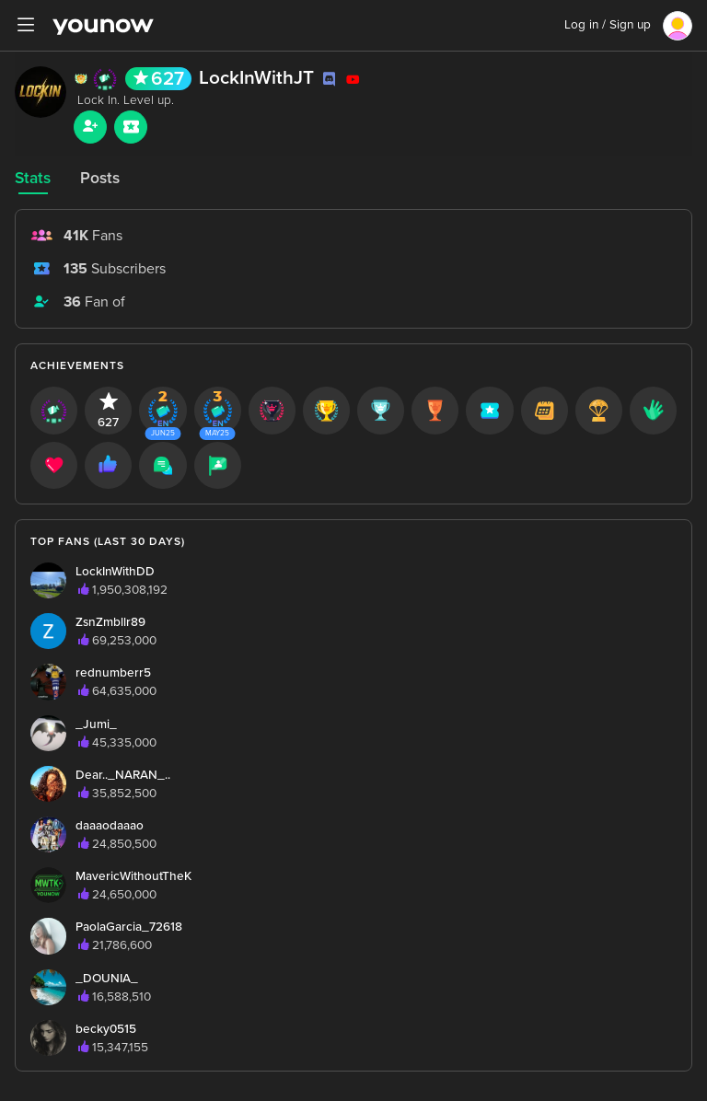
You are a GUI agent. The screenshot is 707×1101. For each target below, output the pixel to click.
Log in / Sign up (607, 24)
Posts (100, 178)
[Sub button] (130, 127)
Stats (33, 178)
